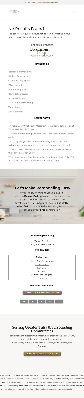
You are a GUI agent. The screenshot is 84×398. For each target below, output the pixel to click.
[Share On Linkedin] (41, 301)
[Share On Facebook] (33, 301)
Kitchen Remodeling (18, 76)
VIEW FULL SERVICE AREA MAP (42, 354)
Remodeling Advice (18, 89)
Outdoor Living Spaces (19, 80)
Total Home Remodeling (20, 103)
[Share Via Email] (24, 301)
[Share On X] (59, 301)
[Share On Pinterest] (50, 301)
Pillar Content (15, 85)
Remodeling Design (18, 94)
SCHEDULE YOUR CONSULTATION (42, 292)
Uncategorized (15, 111)
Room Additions (16, 98)
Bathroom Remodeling (20, 72)
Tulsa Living (14, 107)
